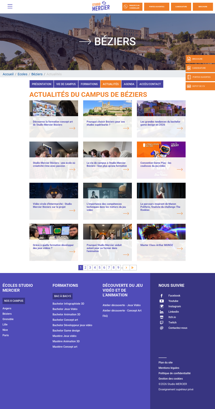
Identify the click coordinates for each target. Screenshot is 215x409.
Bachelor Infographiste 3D (68, 303)
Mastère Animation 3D (66, 341)
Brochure (203, 7)
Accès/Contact (150, 84)
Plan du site (166, 362)
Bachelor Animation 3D (66, 314)
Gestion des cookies (171, 378)
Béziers (36, 74)
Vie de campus (66, 84)
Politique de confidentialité (175, 373)
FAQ (105, 316)
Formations (89, 84)
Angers (7, 308)
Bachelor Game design (66, 330)
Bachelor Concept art (65, 319)
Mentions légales (169, 367)
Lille (5, 324)
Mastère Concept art (65, 346)
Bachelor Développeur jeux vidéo (72, 325)
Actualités (111, 84)
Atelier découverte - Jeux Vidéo (122, 305)
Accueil (8, 74)
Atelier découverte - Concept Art (122, 310)
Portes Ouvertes (156, 7)
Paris (6, 335)
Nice (5, 330)
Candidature (181, 7)
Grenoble (8, 319)
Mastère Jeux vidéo (64, 336)
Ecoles (22, 74)
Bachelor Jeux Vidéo (65, 309)
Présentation (41, 84)
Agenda (129, 84)
